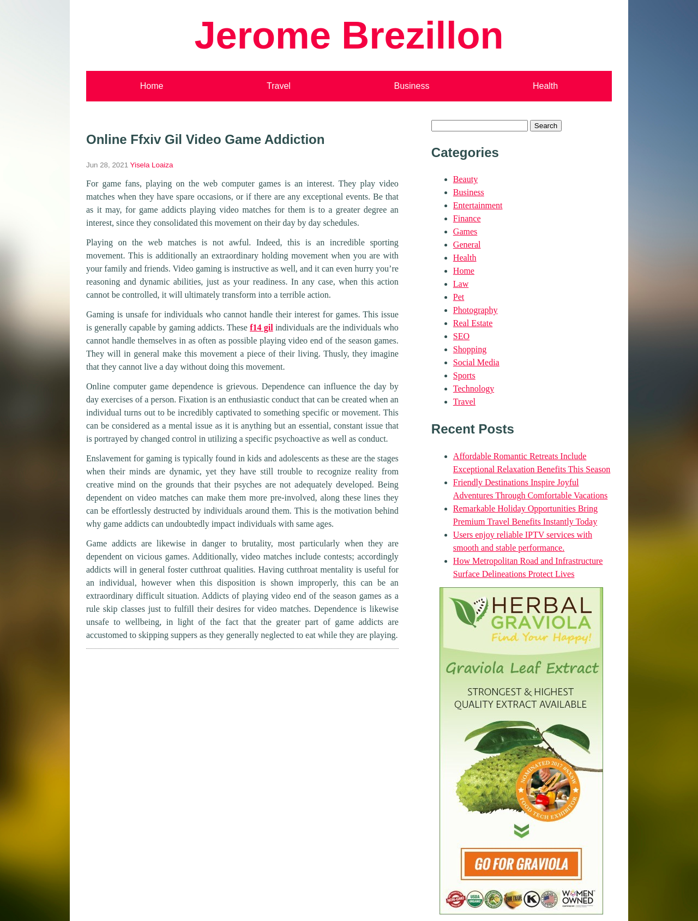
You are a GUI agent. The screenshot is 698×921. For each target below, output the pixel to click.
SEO (461, 336)
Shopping (469, 349)
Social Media (476, 362)
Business (411, 86)
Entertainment (478, 205)
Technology (473, 388)
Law (460, 283)
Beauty (465, 179)
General (467, 244)
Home (152, 86)
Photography (475, 310)
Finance (467, 218)
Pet (458, 297)
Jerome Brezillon (348, 35)
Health (545, 86)
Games (465, 231)
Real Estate (472, 323)
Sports (464, 375)
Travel (279, 86)
